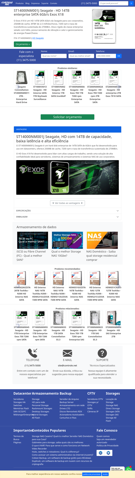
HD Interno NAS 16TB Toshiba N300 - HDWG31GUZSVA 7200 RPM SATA (40, 293)
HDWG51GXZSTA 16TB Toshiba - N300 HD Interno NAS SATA (77, 293)
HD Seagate (38, 38)
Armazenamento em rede (72, 405)
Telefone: (100, 51)
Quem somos (103, 436)
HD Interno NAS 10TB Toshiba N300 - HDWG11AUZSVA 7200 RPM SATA (58, 293)
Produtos (20, 3)
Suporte (44, 3)
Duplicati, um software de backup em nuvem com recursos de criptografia (62, 462)
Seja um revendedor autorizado (106, 441)
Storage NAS (112, 405)
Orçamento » (23, 44)
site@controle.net (67, 365)
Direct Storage (113, 408)
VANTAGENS (21, 129)
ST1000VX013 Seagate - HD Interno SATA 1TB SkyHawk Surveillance (40, 93)
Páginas (17, 442)
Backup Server (67, 402)
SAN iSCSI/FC (20, 411)
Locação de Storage (111, 401)
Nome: (44, 51)
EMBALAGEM (21, 217)
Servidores (19, 399)
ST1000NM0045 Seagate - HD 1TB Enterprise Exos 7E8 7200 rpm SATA (21, 333)
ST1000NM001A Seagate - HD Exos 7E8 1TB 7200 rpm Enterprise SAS (77, 333)
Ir (131, 3)
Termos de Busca (19, 438)
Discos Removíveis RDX (71, 411)
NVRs (89, 408)
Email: (71, 51)
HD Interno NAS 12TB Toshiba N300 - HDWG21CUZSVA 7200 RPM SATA (95, 293)
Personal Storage (40, 405)
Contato (53, 3)
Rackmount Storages (42, 408)
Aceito (105, 474)
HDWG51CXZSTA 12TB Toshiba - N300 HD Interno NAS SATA (114, 293)
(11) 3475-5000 (89, 3)
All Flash (36, 417)
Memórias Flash (21, 408)
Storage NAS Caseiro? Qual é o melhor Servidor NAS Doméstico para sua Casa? (62, 438)
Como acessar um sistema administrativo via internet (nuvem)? (62, 454)
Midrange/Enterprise (21, 414)
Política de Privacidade (107, 445)
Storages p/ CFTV (93, 404)
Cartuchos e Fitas (68, 417)
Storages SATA (113, 411)
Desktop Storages (40, 411)
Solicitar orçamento (67, 117)
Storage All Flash (111, 419)
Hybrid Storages (40, 414)
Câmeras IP (92, 411)
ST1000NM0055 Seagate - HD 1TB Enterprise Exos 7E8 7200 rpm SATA (40, 333)
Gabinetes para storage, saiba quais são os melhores (57, 442)
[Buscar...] (113, 3)
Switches (18, 405)
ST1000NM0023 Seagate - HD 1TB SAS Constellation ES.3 (95, 333)
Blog (27, 3)
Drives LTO (65, 408)
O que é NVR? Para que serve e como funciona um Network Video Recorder (60, 447)
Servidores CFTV (95, 399)
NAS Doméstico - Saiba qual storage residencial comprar (101, 256)
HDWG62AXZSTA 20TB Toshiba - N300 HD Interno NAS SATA (22, 293)
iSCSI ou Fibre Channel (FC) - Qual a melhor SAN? (31, 256)
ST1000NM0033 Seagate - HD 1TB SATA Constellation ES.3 (58, 333)
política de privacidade (91, 474)
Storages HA (20, 402)
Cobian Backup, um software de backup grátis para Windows (61, 458)
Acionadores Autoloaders (72, 414)
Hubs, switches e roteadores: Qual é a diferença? (55, 451)
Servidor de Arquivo (69, 399)
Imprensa (35, 3)
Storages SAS (112, 414)
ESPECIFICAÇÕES (23, 210)
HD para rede (38, 402)
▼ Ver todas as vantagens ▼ (67, 203)
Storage (35, 399)
